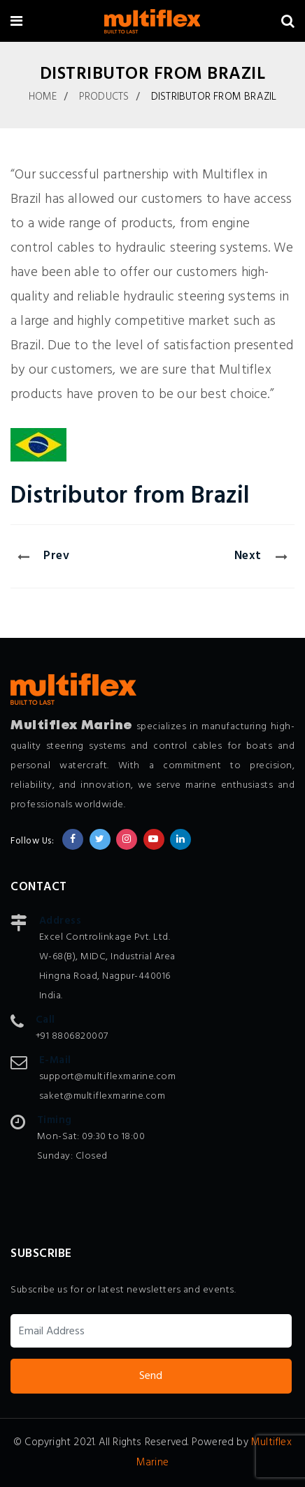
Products (104, 97)
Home (43, 97)
